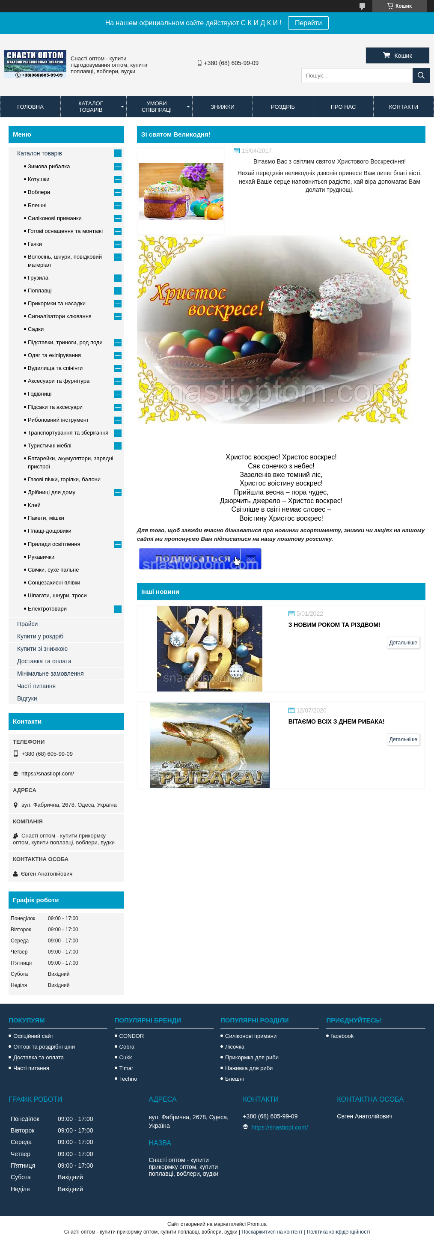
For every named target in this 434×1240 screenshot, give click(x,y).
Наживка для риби (249, 1068)
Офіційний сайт (33, 1036)
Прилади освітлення (54, 544)
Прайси (27, 623)
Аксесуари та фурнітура (58, 381)
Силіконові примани (250, 1036)
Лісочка (234, 1046)
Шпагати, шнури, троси (57, 595)
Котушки (39, 179)
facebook (342, 1036)
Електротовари (47, 608)
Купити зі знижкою (42, 648)
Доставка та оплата (44, 661)
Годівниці (39, 393)
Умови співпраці (157, 106)
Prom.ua (257, 1224)
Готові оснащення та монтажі (65, 231)
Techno (128, 1079)
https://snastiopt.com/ (47, 773)
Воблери (39, 192)
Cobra (126, 1046)
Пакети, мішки (46, 518)
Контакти (403, 107)
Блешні (37, 205)
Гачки (35, 244)
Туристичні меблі (49, 445)
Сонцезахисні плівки (54, 582)
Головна (30, 107)
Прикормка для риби (252, 1057)
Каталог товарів (90, 106)
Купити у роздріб (40, 636)
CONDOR (131, 1036)
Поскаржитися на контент (272, 1232)
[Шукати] (421, 75)
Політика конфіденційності (338, 1232)
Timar (126, 1068)
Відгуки (27, 698)
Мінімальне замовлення (50, 673)
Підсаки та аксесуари (55, 407)
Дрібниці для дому (51, 492)
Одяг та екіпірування (54, 355)
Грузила (38, 277)
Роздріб (283, 107)
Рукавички (41, 557)
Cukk (125, 1057)
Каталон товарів (39, 153)
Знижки (223, 107)
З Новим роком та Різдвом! (334, 624)
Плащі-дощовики (49, 531)
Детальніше (403, 643)
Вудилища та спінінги (55, 368)
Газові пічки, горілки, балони (64, 479)
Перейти (308, 23)
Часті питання (36, 686)
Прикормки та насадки (57, 303)
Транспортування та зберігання (68, 432)
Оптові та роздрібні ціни (44, 1046)
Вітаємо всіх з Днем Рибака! (336, 721)
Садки (36, 329)
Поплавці (40, 290)
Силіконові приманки (55, 218)
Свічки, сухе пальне (53, 569)
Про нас (343, 107)
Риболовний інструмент (58, 420)
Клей (34, 505)
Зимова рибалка (49, 166)
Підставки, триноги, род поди (65, 342)
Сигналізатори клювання (60, 316)
